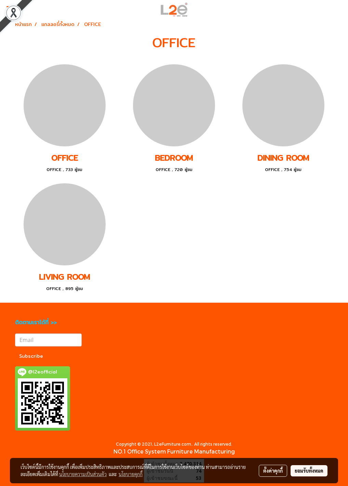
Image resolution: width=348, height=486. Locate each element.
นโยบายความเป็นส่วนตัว (83, 474)
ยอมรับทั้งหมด (309, 471)
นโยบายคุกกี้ (131, 474)
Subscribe (31, 356)
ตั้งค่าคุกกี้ (273, 471)
